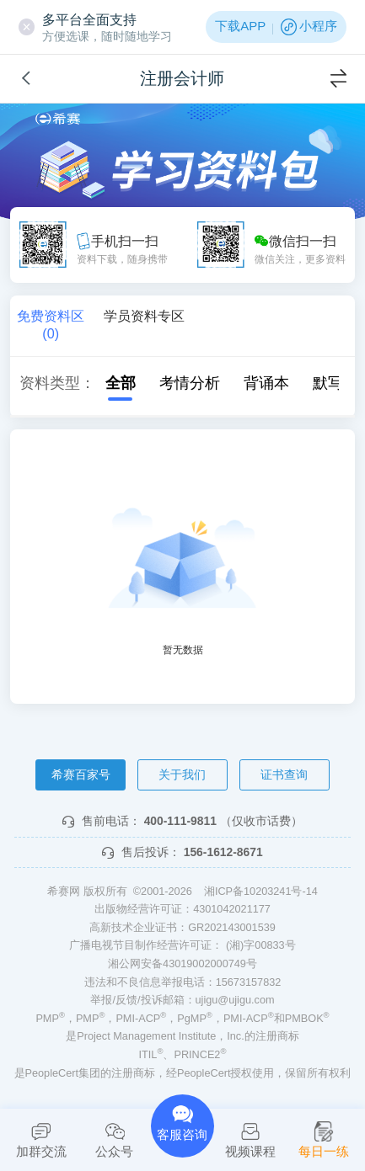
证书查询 (284, 774)
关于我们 (182, 774)
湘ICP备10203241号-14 (261, 891)
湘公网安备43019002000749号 (182, 964)
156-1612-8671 (223, 852)
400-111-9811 (180, 821)
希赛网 (57, 119)
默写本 (326, 382)
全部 (111, 382)
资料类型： (57, 382)
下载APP (240, 26)
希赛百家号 (80, 774)
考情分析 (180, 382)
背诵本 (257, 382)
